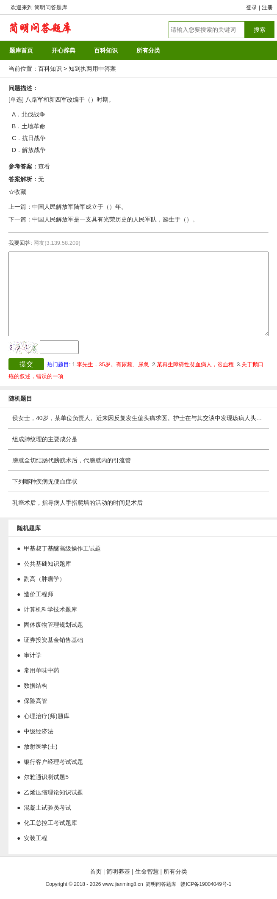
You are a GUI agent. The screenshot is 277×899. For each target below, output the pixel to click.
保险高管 (35, 700)
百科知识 (50, 68)
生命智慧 (147, 871)
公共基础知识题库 (47, 563)
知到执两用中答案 (92, 68)
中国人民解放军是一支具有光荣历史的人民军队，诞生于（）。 (115, 219)
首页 (96, 871)
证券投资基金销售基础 (53, 639)
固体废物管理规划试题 (53, 624)
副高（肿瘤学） (44, 578)
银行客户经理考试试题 (53, 761)
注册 (267, 7)
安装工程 (35, 838)
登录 (251, 7)
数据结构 (35, 685)
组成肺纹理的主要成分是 (45, 439)
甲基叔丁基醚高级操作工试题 (62, 548)
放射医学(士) (40, 746)
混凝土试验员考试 (47, 807)
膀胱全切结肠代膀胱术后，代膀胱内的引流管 (71, 460)
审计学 (33, 655)
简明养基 (118, 871)
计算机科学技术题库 (50, 609)
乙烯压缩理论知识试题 (53, 792)
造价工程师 (38, 594)
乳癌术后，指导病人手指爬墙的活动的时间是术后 (77, 502)
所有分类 (175, 871)
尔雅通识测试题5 (46, 777)
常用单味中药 (41, 670)
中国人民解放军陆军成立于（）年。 (79, 206)
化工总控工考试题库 (50, 822)
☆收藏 (17, 191)
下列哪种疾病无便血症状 (45, 481)
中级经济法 (38, 731)
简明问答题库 (50, 7)
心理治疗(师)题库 (46, 716)
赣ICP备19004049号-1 (205, 884)
